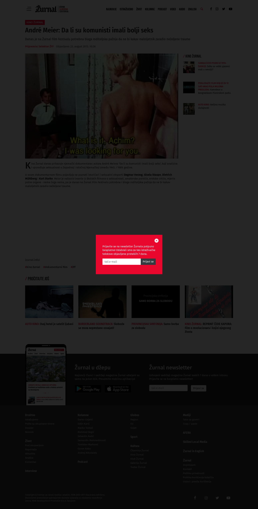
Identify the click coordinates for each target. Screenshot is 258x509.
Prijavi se (148, 261)
